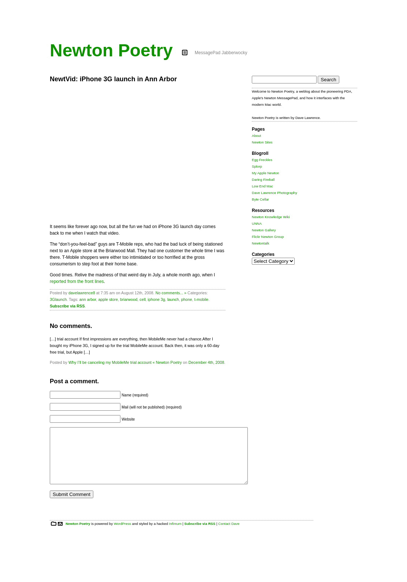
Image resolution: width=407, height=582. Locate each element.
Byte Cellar (260, 199)
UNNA (257, 223)
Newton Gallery (264, 230)
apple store (107, 299)
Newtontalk (260, 243)
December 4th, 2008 (206, 362)
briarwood (128, 299)
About (256, 136)
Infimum (175, 535)
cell (142, 299)
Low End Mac (262, 186)
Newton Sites (262, 142)
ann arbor (87, 299)
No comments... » (171, 293)
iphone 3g (156, 299)
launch (173, 299)
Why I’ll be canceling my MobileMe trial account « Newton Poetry (125, 362)
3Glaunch (58, 299)
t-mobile (201, 299)
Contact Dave (228, 535)
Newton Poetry (111, 50)
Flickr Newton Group (268, 237)
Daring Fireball (263, 180)
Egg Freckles (262, 160)
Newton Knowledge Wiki (271, 217)
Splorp (257, 166)
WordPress (122, 535)
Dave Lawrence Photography (274, 193)
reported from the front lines (77, 281)
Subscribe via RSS (67, 306)
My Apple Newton (265, 173)
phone (186, 299)
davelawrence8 (81, 293)
